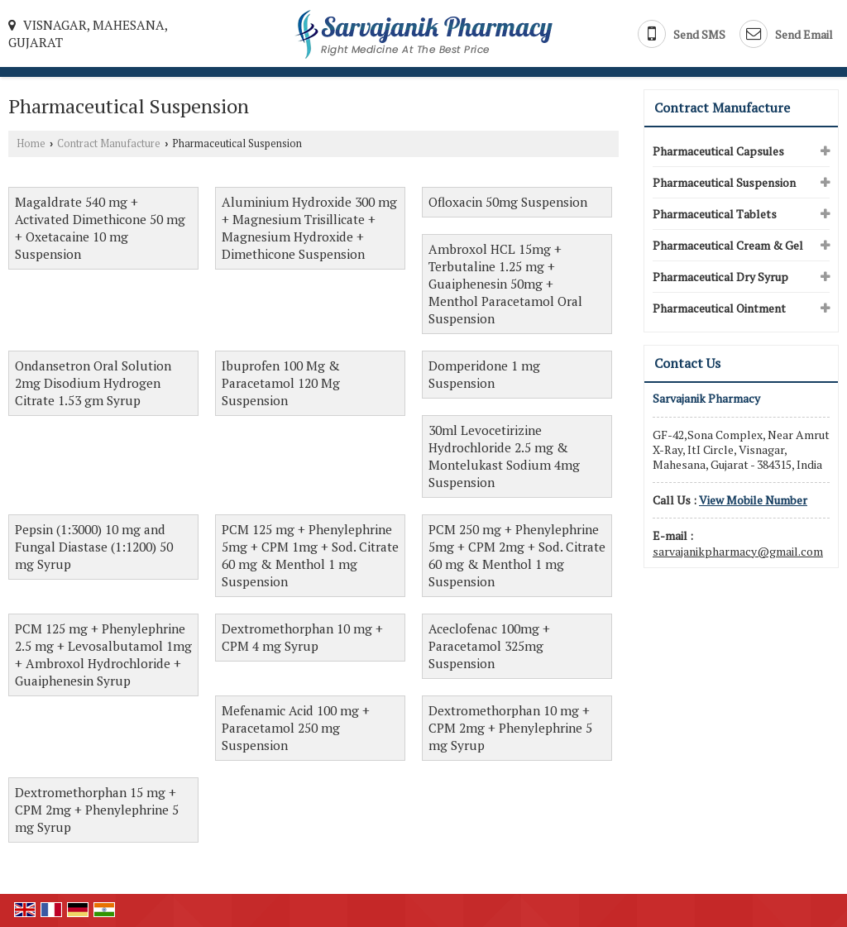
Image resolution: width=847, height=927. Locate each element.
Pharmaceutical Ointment (719, 308)
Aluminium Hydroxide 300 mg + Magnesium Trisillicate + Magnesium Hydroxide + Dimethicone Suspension (309, 228)
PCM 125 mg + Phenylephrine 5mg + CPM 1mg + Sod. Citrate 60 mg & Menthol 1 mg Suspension (310, 555)
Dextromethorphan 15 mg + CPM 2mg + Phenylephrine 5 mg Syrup (97, 809)
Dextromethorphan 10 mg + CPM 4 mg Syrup (302, 637)
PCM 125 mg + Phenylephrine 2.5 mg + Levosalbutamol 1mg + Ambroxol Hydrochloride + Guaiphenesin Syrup (103, 654)
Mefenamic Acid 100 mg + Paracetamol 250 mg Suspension (296, 727)
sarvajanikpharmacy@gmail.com (738, 551)
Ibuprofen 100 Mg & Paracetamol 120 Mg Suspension (281, 383)
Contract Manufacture (108, 143)
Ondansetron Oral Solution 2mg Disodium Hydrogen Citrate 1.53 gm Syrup (93, 383)
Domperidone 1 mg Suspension (484, 374)
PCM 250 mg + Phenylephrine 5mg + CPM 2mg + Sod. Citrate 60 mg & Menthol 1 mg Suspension (516, 555)
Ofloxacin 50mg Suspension (507, 202)
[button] (753, 500)
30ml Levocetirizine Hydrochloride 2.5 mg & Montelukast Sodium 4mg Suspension (504, 456)
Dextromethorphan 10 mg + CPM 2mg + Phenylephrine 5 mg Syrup (510, 727)
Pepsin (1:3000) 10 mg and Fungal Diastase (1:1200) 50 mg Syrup (94, 546)
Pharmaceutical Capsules (718, 151)
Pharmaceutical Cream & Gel (728, 245)
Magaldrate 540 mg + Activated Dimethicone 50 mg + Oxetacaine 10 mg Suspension (100, 228)
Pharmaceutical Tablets (715, 214)
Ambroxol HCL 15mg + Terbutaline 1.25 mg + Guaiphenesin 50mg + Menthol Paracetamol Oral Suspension (505, 284)
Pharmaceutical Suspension (724, 182)
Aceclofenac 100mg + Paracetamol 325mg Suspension (489, 645)
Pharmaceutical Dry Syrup (720, 276)
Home (31, 143)
